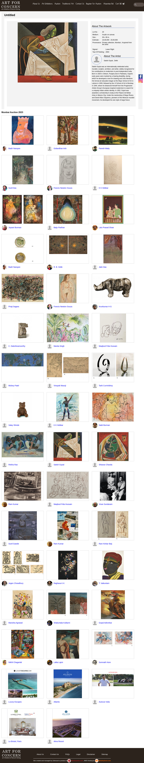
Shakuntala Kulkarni (62, 623)
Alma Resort (59, 741)
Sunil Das (12, 188)
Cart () (120, 4)
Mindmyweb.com (77, 760)
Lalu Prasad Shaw (106, 227)
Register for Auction (93, 4)
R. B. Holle (58, 267)
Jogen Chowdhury (15, 583)
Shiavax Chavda (105, 465)
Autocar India (104, 702)
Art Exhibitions (47, 4)
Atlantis (57, 702)
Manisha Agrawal (15, 623)
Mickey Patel (13, 386)
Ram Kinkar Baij (105, 544)
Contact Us (80, 4)
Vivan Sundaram (105, 504)
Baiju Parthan (59, 227)
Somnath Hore (105, 662)
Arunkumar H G (105, 306)
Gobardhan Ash (60, 148)
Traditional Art (68, 4)
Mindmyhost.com (105, 760)
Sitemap (104, 754)
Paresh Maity (104, 148)
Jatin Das (102, 267)
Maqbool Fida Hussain (108, 346)
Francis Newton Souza (63, 188)
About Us (36, 4)
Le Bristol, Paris (14, 741)
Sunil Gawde (13, 544)
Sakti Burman (104, 425)
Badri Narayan (14, 148)
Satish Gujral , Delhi (111, 61)
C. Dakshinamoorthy (16, 346)
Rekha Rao (13, 465)
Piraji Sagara (13, 306)
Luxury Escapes (15, 702)
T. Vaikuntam (104, 583)
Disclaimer (91, 754)
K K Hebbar (103, 188)
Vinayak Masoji (60, 386)
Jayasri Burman (14, 227)
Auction (57, 4)
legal (78, 754)
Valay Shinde (13, 425)
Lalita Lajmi (58, 662)
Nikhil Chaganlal (15, 662)
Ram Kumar (13, 504)
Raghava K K (59, 583)
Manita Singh (59, 346)
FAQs (67, 754)
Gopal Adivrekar (105, 623)
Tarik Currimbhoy (106, 386)
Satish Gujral (59, 465)
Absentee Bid (108, 4)
